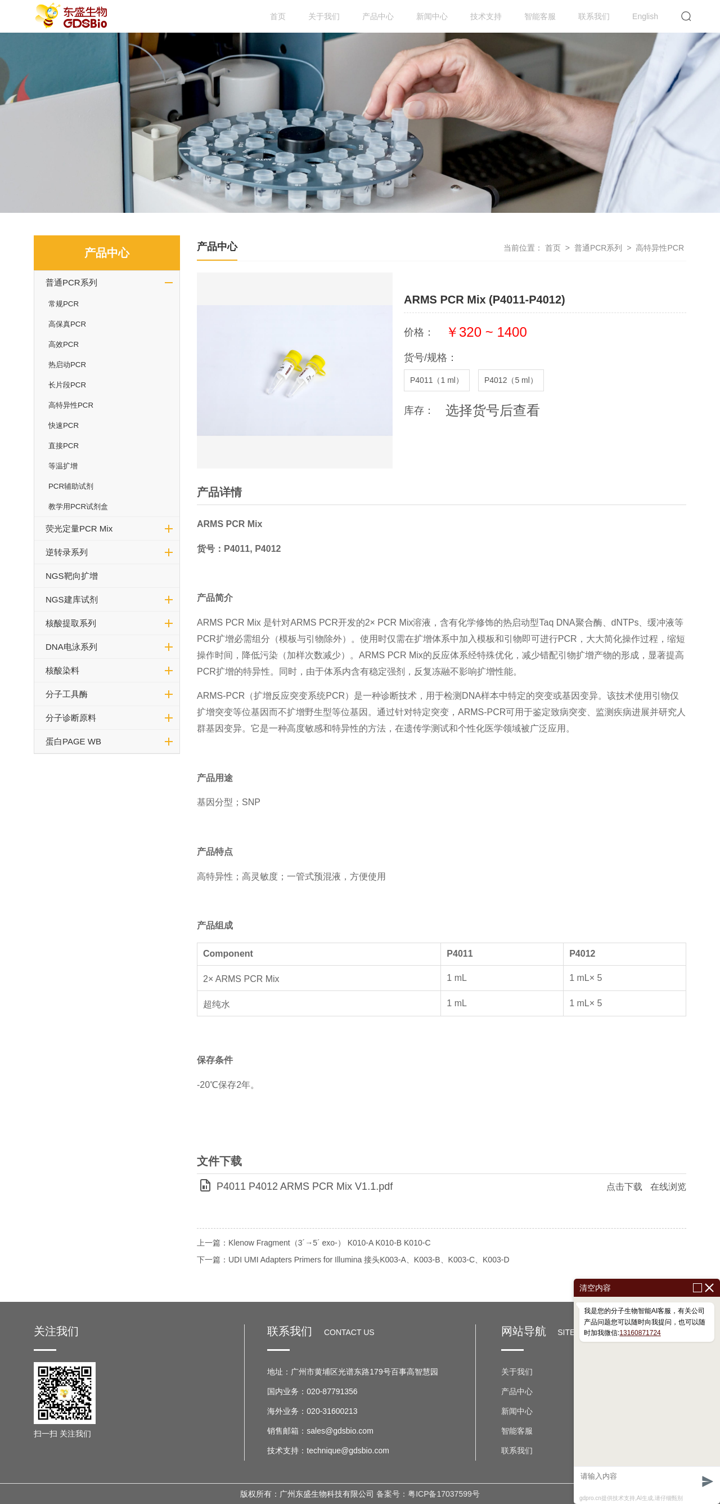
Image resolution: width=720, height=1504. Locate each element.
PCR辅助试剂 (70, 486)
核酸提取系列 (71, 623)
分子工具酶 (67, 694)
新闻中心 (432, 16)
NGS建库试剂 (72, 599)
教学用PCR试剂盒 (78, 506)
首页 (278, 16)
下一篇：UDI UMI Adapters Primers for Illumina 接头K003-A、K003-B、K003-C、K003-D (353, 1259)
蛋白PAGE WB (73, 741)
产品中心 (378, 16)
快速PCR (63, 425)
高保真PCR (67, 324)
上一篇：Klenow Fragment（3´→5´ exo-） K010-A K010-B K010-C (314, 1242)
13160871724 (639, 1333)
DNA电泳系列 (71, 646)
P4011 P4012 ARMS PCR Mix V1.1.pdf (305, 1186)
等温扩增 (63, 466)
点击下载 (624, 1186)
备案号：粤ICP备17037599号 (428, 1493)
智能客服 (540, 16)
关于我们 (324, 16)
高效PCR (63, 344)
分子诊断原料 (71, 717)
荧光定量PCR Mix (79, 528)
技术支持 (486, 16)
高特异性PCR (70, 405)
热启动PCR (67, 364)
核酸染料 (62, 670)
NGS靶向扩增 (72, 576)
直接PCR (63, 445)
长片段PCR (67, 385)
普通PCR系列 (71, 282)
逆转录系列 (67, 552)
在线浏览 (668, 1186)
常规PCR (63, 304)
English (645, 16)
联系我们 (594, 16)
